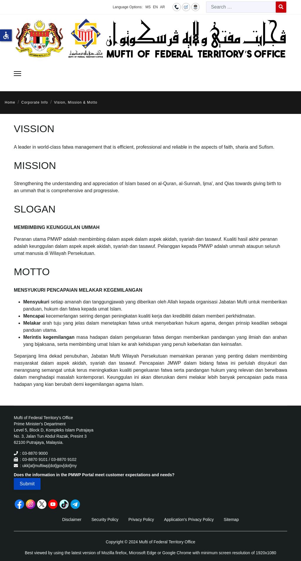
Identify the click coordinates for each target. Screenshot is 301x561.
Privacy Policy (141, 519)
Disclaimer (71, 519)
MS (148, 7)
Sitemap (231, 519)
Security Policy (104, 519)
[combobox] (241, 7)
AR (162, 7)
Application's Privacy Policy (189, 519)
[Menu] (17, 73)
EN (155, 7)
